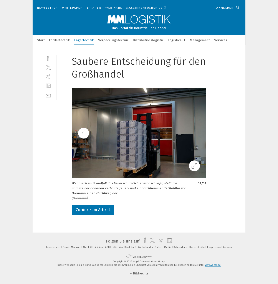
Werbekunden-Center (150, 247)
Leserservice (53, 247)
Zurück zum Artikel (93, 209)
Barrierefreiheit (198, 247)
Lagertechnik (84, 40)
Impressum (215, 247)
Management (200, 40)
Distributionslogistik (148, 40)
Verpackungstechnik (113, 40)
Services (220, 40)
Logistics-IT (176, 40)
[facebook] (48, 58)
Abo (85, 247)
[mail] (48, 95)
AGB (107, 247)
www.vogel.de (213, 265)
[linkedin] (48, 86)
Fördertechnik (59, 40)
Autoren (227, 247)
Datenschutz (181, 247)
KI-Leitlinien (96, 247)
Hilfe (114, 247)
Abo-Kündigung (127, 247)
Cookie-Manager (72, 247)
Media (168, 247)
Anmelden (224, 8)
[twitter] (48, 67)
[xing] (48, 76)
